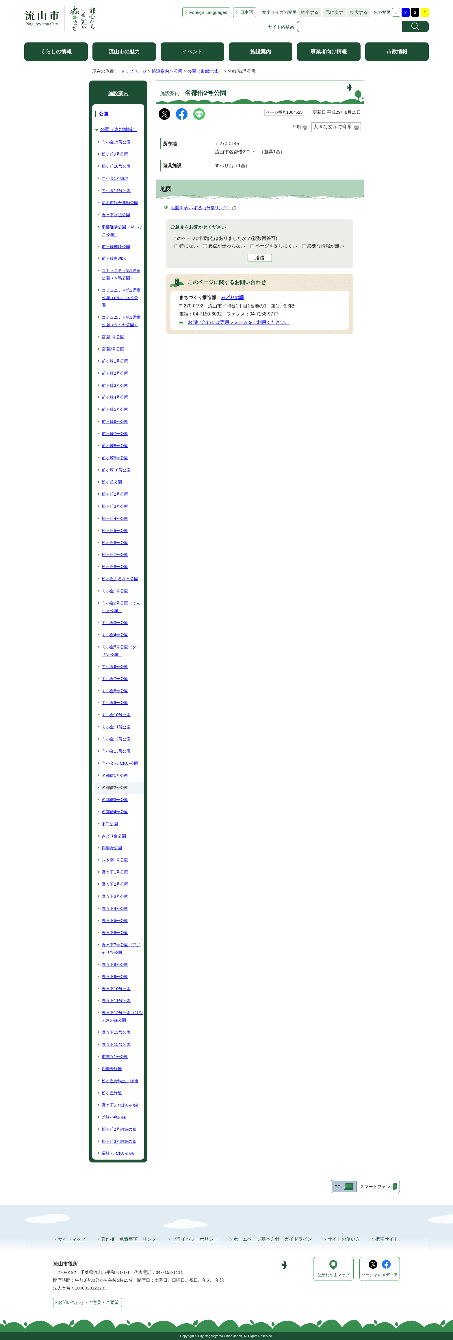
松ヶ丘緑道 (112, 1093)
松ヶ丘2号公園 (115, 494)
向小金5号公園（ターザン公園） (121, 651)
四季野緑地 (112, 1068)
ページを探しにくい (276, 245)
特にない (188, 245)
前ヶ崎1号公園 (115, 361)
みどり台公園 (114, 836)
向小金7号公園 (115, 678)
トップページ (133, 71)
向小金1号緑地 (115, 178)
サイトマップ (72, 1239)
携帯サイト (386, 1239)
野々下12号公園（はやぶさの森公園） (122, 1016)
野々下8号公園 (115, 964)
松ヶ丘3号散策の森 (119, 1141)
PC (338, 1186)
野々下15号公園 (116, 1044)
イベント (192, 52)
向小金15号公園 (116, 142)
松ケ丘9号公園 (115, 154)
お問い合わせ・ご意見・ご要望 (88, 1302)
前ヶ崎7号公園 (115, 433)
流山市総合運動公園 (120, 202)
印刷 (297, 127)
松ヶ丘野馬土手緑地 (120, 1080)
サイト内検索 (281, 27)
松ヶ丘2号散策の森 (119, 1129)
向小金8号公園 (115, 690)
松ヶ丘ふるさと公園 (120, 578)
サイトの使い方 (344, 1239)
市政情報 (397, 52)
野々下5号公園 (115, 920)
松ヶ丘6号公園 (115, 542)
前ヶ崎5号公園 (115, 409)
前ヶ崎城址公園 (116, 246)
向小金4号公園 (115, 634)
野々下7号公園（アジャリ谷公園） (121, 949)
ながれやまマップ (333, 1275)
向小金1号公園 (115, 591)
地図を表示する (203, 207)
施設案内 (260, 52)
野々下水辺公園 (116, 214)
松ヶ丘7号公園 (115, 554)
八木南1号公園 (115, 860)
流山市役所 (65, 1264)
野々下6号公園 (115, 932)
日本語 (246, 12)
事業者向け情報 (329, 52)
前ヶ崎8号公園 (115, 445)
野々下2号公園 (115, 884)
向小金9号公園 (115, 702)
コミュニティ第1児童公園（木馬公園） (121, 274)
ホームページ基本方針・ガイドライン (272, 1239)
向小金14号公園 (116, 190)
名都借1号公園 (115, 775)
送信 (259, 257)
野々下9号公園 (115, 976)
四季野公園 (112, 848)
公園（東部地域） (204, 71)
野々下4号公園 (115, 908)
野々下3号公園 (115, 896)
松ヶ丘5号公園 (115, 530)
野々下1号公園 (115, 872)
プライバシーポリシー (195, 1239)
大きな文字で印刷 (332, 127)
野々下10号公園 (116, 988)
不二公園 (110, 824)
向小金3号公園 (115, 622)
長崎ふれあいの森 (118, 1153)
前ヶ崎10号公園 (116, 470)
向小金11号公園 (116, 727)
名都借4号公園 (115, 811)
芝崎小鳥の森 (114, 1117)
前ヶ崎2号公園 (115, 373)
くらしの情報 (56, 52)
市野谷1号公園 (115, 1056)
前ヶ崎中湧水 (114, 258)
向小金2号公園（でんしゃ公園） (121, 607)
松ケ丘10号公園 (116, 166)
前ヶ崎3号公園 (115, 385)
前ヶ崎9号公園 (115, 458)
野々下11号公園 (116, 1000)
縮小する (308, 12)
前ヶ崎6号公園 (115, 421)
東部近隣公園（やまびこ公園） (122, 231)
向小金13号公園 (116, 751)
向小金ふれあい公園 (120, 763)
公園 (178, 71)
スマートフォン (375, 1186)
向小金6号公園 (115, 666)
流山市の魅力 (124, 52)
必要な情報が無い (325, 245)
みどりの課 (232, 297)
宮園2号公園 (113, 349)
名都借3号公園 (115, 799)
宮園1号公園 (113, 337)
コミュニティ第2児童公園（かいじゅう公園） (121, 297)
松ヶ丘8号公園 (115, 566)
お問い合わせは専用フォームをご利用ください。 (238, 322)
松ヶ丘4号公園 (115, 518)
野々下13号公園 (116, 1032)
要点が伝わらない (226, 245)
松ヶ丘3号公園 (115, 506)
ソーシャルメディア (379, 1275)
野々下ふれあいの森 (120, 1105)
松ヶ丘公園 (112, 482)
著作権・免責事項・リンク (128, 1239)
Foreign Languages (208, 12)
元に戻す (333, 12)
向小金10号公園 (116, 714)
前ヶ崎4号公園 (115, 397)
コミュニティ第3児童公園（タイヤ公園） (121, 321)
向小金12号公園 (116, 739)
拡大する (357, 12)
